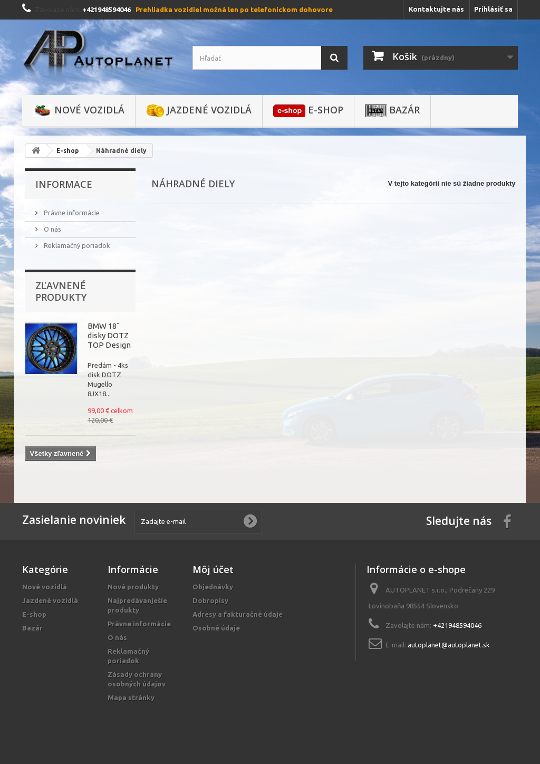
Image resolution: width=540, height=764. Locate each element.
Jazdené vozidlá (199, 110)
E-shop (308, 110)
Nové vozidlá (78, 110)
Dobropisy (210, 600)
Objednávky (212, 586)
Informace (63, 184)
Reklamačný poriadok (76, 245)
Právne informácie (71, 212)
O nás (51, 229)
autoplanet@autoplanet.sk (449, 644)
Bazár (392, 110)
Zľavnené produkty (60, 291)
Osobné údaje (216, 628)
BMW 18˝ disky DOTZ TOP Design (109, 335)
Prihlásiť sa (493, 9)
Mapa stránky (131, 697)
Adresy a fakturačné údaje (237, 614)
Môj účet (213, 569)
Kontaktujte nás (436, 9)
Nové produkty (133, 586)
